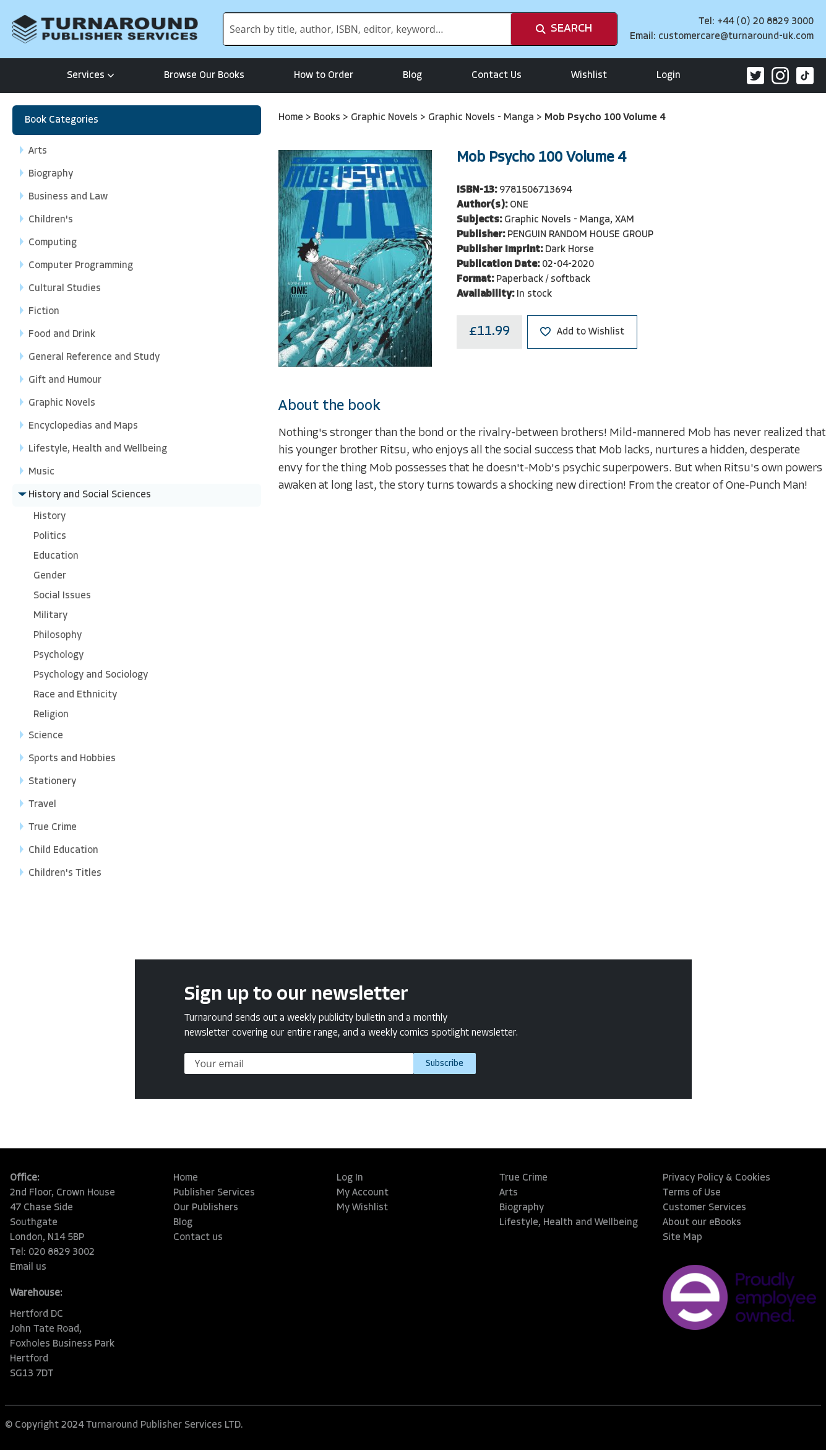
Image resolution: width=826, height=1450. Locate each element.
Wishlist (589, 76)
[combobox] (367, 29)
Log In (350, 1178)
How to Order (323, 76)
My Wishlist (362, 1208)
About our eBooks (702, 1223)
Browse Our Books (204, 76)
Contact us (198, 1238)
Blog (412, 76)
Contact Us (496, 76)
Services (90, 75)
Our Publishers (205, 1208)
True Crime (523, 1178)
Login (668, 76)
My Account (363, 1193)
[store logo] (105, 29)
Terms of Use (692, 1193)
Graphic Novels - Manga (482, 118)
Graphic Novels (385, 118)
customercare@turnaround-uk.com (736, 36)
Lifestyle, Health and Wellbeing (568, 1223)
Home (292, 118)
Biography (521, 1208)
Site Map (682, 1238)
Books (328, 118)
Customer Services (704, 1208)
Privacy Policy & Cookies (716, 1178)
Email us (28, 1267)
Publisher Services (214, 1193)
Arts (508, 1193)
